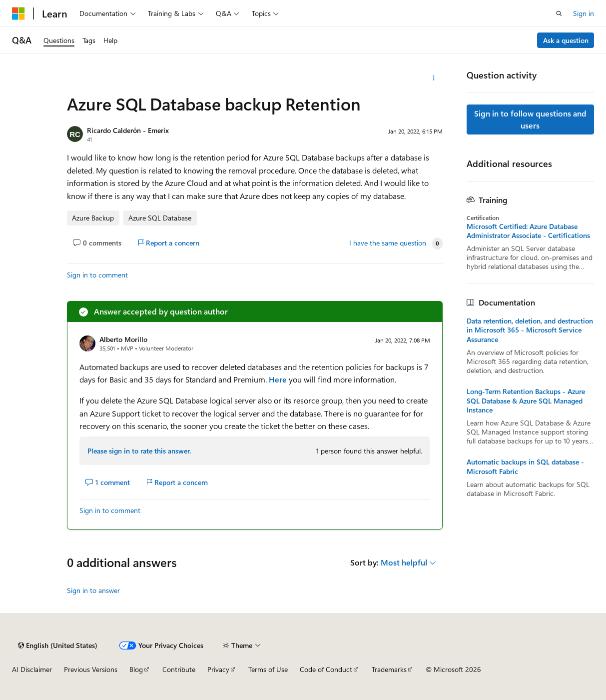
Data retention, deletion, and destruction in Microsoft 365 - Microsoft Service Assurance (530, 330)
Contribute (178, 669)
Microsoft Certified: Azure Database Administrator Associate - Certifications (528, 231)
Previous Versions (90, 669)
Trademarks (389, 669)
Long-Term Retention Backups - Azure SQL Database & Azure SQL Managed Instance (526, 400)
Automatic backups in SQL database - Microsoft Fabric (525, 467)
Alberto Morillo (123, 339)
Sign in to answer (93, 590)
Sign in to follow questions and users (530, 119)
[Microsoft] (18, 13)
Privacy (218, 669)
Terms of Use (268, 669)
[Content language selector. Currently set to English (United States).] (57, 646)
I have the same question (387, 243)
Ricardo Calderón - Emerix (128, 130)
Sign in (583, 13)
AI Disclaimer (32, 669)
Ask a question (566, 40)
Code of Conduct (326, 669)
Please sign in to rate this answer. (139, 451)
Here (278, 379)
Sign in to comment (97, 275)
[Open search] (559, 13)
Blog (136, 669)
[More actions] (434, 78)
